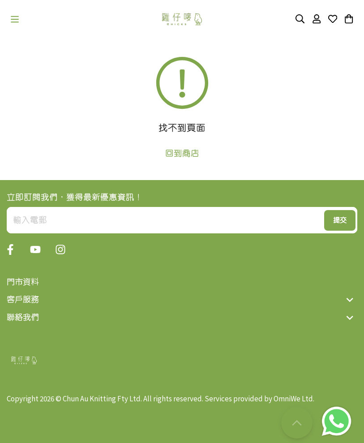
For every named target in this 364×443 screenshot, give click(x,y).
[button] (15, 19)
